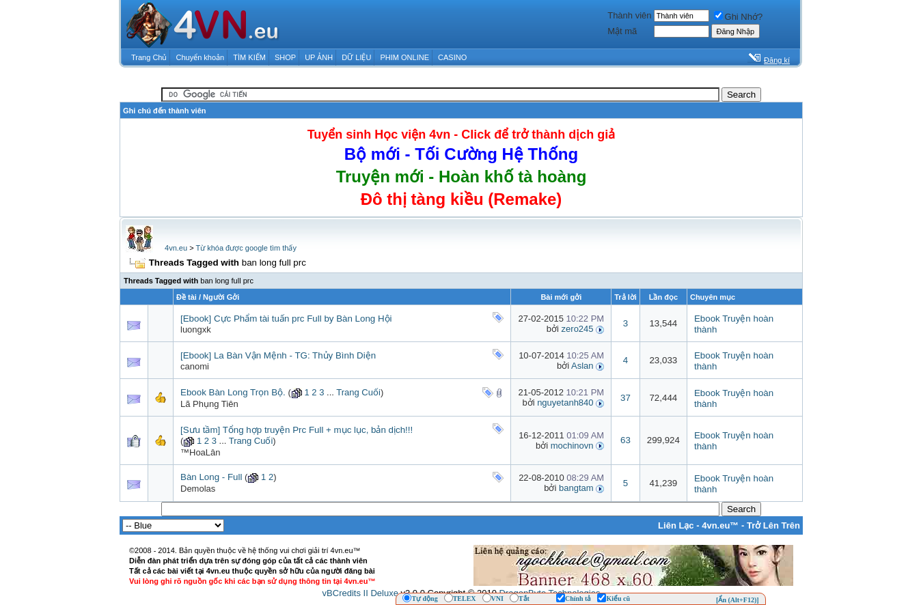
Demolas (197, 488)
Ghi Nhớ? (738, 17)
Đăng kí (777, 60)
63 (625, 440)
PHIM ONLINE (404, 57)
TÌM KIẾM (249, 57)
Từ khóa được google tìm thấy (245, 248)
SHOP (285, 57)
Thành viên (629, 15)
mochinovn (572, 445)
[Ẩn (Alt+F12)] (737, 600)
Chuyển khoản (200, 57)
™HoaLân (200, 452)
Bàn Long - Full (211, 477)
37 (625, 398)
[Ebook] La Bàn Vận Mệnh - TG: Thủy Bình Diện (278, 355)
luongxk (195, 329)
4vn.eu (176, 248)
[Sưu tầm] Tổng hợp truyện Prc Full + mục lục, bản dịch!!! (296, 430)
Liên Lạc (676, 525)
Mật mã (622, 31)
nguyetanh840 (565, 402)
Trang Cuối (358, 392)
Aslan (582, 366)
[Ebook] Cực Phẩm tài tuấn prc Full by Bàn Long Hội (286, 318)
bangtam (576, 488)
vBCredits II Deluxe (360, 593)
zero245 (578, 329)
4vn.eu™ (720, 525)
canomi (194, 366)
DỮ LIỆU (356, 57)
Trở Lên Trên (773, 525)
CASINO (452, 57)
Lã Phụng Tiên (209, 404)
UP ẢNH (319, 57)
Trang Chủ (149, 57)
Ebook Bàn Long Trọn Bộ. (233, 392)
